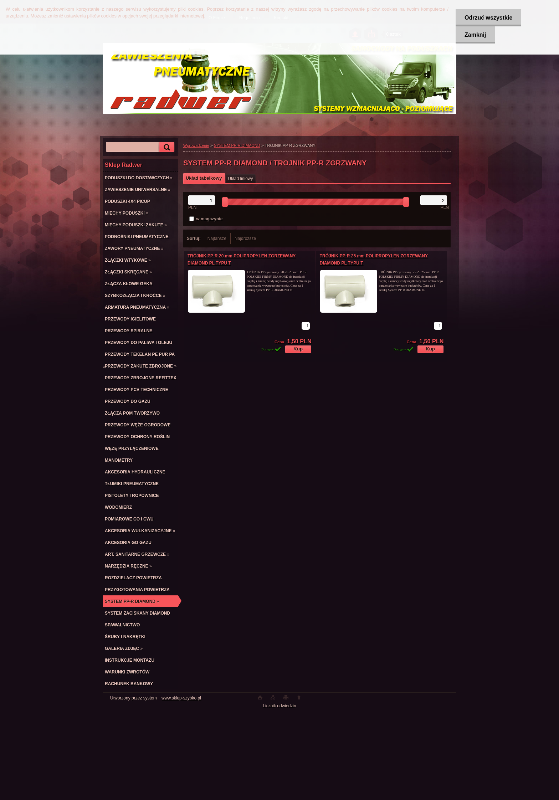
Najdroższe (245, 238)
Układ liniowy (240, 178)
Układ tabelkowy (204, 178)
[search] (166, 147)
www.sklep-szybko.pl (181, 698)
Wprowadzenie (196, 145)
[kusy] (306, 326)
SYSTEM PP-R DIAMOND (237, 145)
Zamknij (475, 35)
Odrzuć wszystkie (488, 18)
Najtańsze (216, 238)
